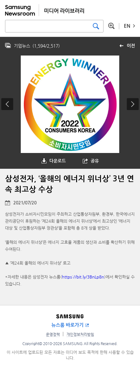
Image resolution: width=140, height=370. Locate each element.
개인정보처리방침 (80, 334)
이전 (131, 46)
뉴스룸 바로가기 (67, 325)
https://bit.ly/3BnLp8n (83, 276)
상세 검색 (111, 26)
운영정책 (53, 334)
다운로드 (57, 161)
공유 (95, 161)
